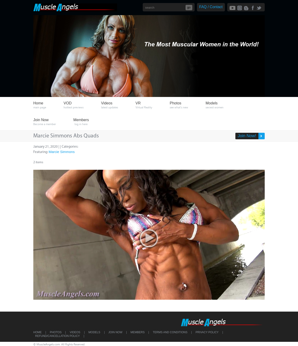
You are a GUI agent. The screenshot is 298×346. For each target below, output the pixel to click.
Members (138, 332)
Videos (75, 332)
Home (37, 332)
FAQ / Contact (211, 7)
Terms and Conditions (170, 332)
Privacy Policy (207, 332)
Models (94, 332)
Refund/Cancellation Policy (57, 336)
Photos (55, 332)
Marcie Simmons (62, 152)
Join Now (115, 332)
